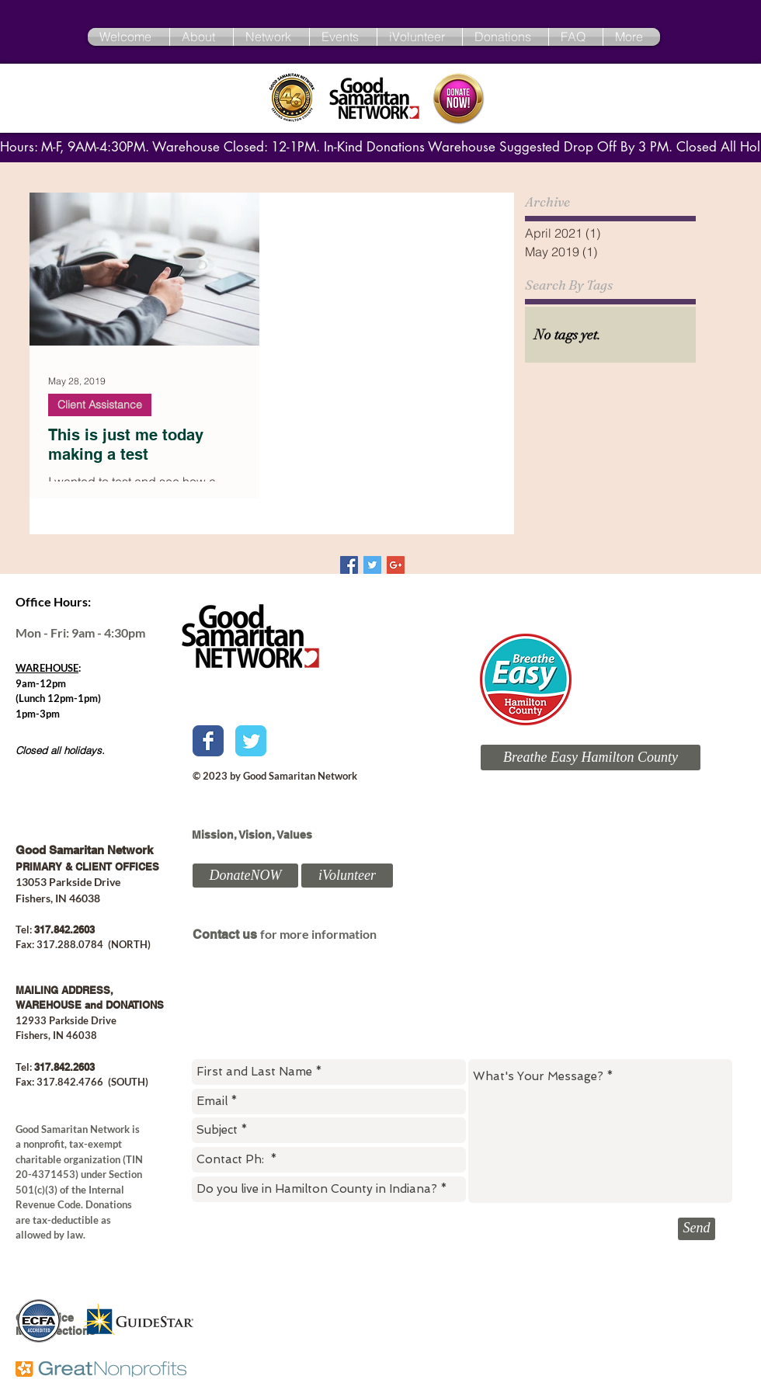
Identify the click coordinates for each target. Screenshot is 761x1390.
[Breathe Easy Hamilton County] (590, 757)
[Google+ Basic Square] (396, 565)
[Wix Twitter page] (250, 740)
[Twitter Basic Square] (372, 565)
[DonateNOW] (245, 876)
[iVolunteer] (347, 876)
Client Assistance (99, 405)
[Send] (696, 1229)
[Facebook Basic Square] (349, 565)
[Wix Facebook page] (208, 740)
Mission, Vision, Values (252, 835)
